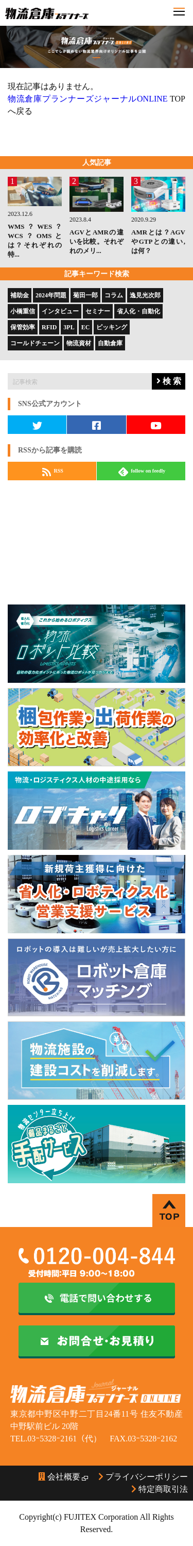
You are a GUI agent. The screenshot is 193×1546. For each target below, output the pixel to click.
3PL (68, 327)
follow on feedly (142, 472)
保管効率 (22, 327)
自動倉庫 (110, 343)
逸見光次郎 (145, 295)
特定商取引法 (159, 1489)
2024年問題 (51, 295)
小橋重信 (22, 311)
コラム (113, 295)
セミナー (97, 311)
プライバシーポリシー (143, 1476)
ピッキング (111, 327)
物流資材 (78, 343)
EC (85, 327)
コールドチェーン (35, 343)
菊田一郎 (85, 295)
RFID (49, 327)
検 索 (168, 381)
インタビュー (60, 311)
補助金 (19, 295)
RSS (52, 472)
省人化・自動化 (138, 311)
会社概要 (59, 1476)
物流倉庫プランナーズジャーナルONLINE (88, 98)
